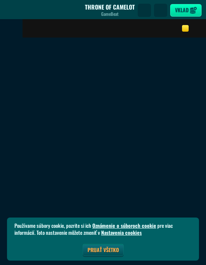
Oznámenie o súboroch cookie (124, 225)
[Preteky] (160, 10)
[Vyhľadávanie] (144, 10)
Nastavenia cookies (121, 233)
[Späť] (11, 10)
